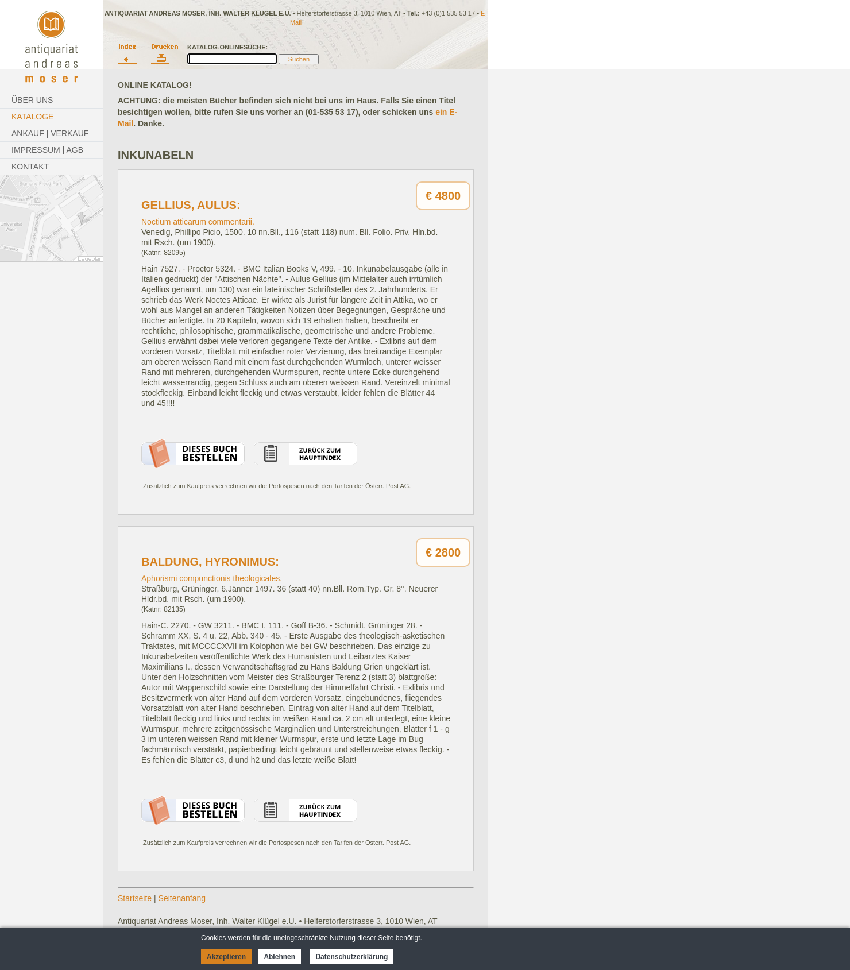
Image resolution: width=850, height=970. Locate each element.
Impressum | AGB (47, 149)
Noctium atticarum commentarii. (197, 221)
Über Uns (32, 100)
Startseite (135, 898)
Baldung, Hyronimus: (210, 561)
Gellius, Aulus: (191, 205)
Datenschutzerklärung (351, 957)
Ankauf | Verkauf (49, 133)
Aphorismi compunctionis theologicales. (211, 578)
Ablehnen (279, 957)
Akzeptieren (226, 957)
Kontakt (30, 166)
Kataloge (32, 116)
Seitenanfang (182, 898)
